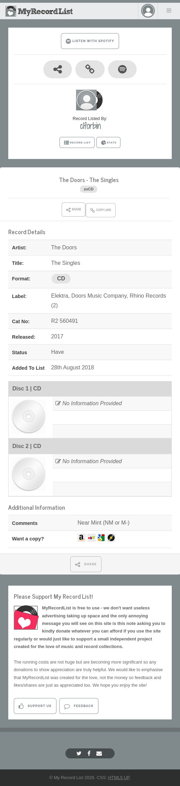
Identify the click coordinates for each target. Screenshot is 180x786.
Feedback (78, 706)
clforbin (90, 125)
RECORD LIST (77, 142)
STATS (108, 142)
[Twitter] (79, 753)
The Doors (72, 180)
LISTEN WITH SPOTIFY (90, 41)
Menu (169, 10)
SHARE (86, 564)
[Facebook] (89, 753)
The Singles (104, 180)
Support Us (35, 706)
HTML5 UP (118, 777)
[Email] (100, 753)
